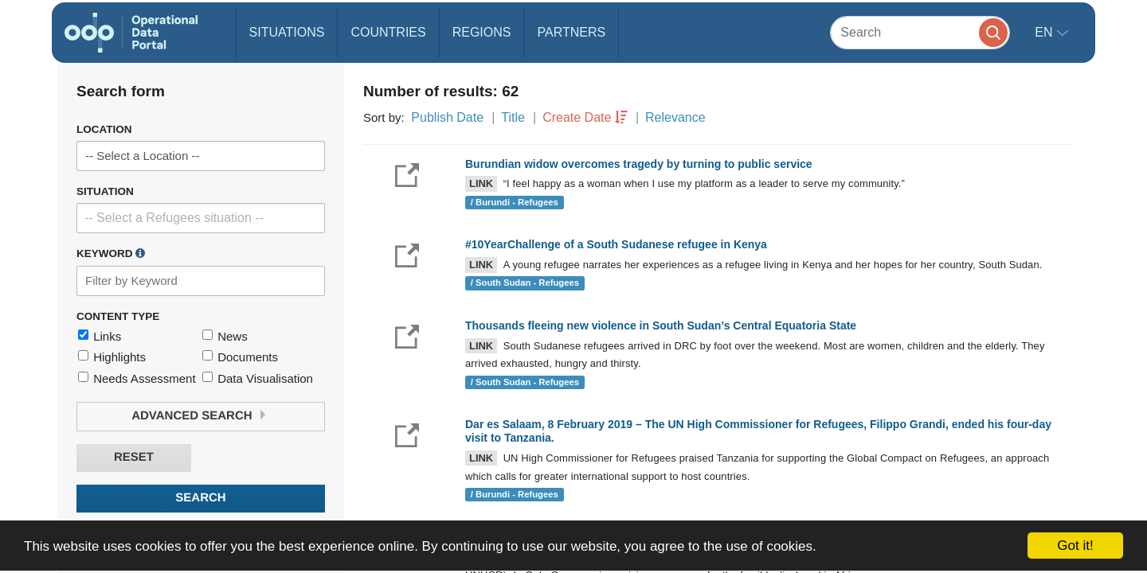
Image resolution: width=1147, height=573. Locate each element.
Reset (134, 457)
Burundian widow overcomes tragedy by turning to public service (638, 164)
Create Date (576, 117)
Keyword (110, 253)
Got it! (1075, 545)
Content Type (117, 316)
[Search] (920, 32)
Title (513, 117)
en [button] (1045, 32)
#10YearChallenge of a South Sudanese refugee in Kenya (616, 244)
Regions (481, 32)
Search (200, 498)
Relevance (675, 117)
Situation (105, 191)
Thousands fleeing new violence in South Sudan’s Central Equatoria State (660, 325)
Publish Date (447, 117)
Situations (287, 32)
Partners (571, 32)
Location (104, 129)
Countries (387, 32)
